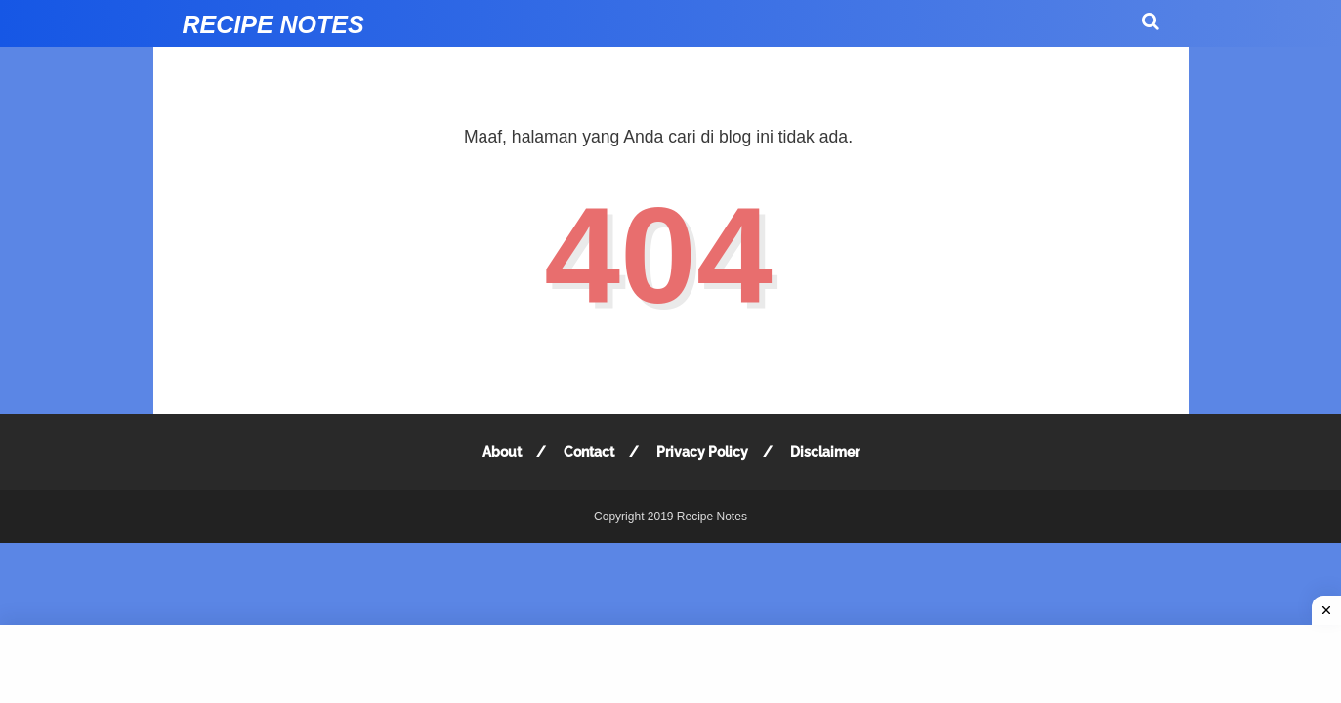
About (502, 452)
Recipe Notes (273, 24)
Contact (589, 452)
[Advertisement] (670, 664)
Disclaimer (824, 452)
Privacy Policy (702, 452)
